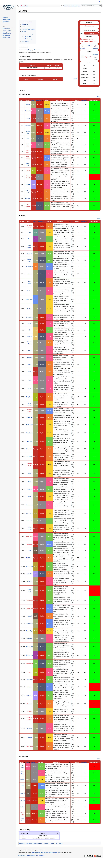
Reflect (29, 489)
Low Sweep (29, 679)
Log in (100, 1)
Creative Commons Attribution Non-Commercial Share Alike (45, 852)
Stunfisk (82, 48)
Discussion (24, 6)
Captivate (29, 638)
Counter (29, 456)
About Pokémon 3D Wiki (32, 855)
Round (29, 687)
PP (72, 100)
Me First (22, 807)
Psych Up (29, 253)
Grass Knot (29, 663)
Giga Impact (29, 623)
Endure (29, 309)
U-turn (28, 170)
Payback (29, 616)
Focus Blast (29, 600)
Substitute (29, 521)
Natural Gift (29, 647)
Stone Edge (29, 631)
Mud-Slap (29, 336)
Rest (29, 380)
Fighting (29, 50)
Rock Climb (29, 746)
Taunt (29, 550)
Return (29, 323)
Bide (29, 496)
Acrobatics (29, 695)
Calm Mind (29, 536)
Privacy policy (21, 855)
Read (62, 6)
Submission (29, 449)
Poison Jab (29, 655)
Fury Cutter (29, 397)
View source (68, 6)
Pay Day (29, 441)
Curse (29, 232)
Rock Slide (29, 513)
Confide (29, 728)
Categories (22, 843)
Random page (5, 21)
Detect (28, 118)
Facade (29, 581)
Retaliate (29, 704)
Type (32, 100)
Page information (6, 37)
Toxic (29, 239)
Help (3, 23)
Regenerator (88, 57)
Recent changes (6, 19)
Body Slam (29, 424)
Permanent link (6, 35)
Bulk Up (29, 544)
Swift (27, 138)
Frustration (29, 317)
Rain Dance (29, 299)
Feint (22, 785)
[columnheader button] (22, 100)
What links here (6, 28)
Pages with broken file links (34, 843)
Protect (29, 291)
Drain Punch (29, 608)
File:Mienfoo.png (89, 26)
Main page (5, 17)
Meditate (27, 111)
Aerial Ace (29, 574)
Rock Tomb (29, 566)
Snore (29, 274)
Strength (29, 737)
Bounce (28, 184)
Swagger (29, 350)
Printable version (6, 33)
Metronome (29, 505)
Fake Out (27, 125)
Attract (29, 388)
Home (88, 45)
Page (18, 6)
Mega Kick (29, 417)
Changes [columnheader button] (42, 833)
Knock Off (22, 793)
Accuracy (84, 100)
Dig (29, 330)
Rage (29, 473)
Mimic (29, 481)
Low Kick (22, 800)
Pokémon (37, 50)
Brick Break (29, 558)
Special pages (5, 32)
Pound (28, 104)
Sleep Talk (29, 357)
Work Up (29, 711)
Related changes (6, 30)
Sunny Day (29, 266)
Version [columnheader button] (23, 833)
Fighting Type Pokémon (56, 843)
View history (76, 6)
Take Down (29, 433)
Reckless (95, 54)
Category (39, 100)
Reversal (27, 198)
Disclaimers (41, 855)
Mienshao (95, 48)
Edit (75, 78)
